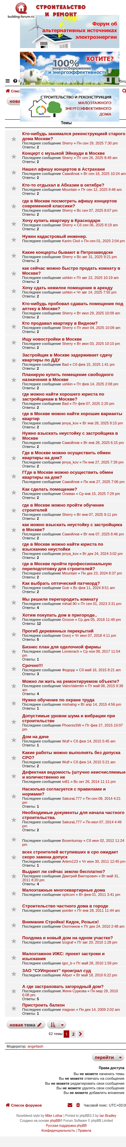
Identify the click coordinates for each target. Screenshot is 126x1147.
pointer (67, 910)
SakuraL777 (72, 798)
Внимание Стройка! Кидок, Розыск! (60, 921)
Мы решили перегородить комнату (60, 599)
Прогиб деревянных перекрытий (58, 630)
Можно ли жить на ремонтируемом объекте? (70, 681)
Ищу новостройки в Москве (52, 339)
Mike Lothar (53, 1116)
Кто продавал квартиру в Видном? (60, 323)
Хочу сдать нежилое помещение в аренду (67, 287)
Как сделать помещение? (49, 489)
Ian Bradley (107, 1116)
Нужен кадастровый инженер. (54, 236)
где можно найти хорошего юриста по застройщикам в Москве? (63, 397)
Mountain (69, 189)
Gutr (65, 588)
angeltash (35, 1046)
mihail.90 (69, 604)
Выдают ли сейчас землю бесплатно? (63, 871)
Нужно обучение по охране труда (58, 699)
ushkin (67, 278)
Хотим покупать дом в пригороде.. (59, 615)
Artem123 (70, 861)
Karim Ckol (71, 241)
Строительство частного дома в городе (65, 905)
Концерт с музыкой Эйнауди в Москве (63, 153)
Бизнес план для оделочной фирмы (61, 646)
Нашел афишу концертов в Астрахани (63, 169)
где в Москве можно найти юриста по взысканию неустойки (62, 547)
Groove (68, 620)
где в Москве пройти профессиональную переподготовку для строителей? (67, 566)
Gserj (66, 635)
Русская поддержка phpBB (66, 1125)
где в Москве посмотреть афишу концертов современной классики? (69, 203)
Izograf (67, 942)
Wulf (65, 741)
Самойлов (71, 174)
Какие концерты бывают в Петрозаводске (67, 252)
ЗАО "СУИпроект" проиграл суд (56, 970)
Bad (65, 364)
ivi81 (66, 782)
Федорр (68, 670)
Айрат (67, 975)
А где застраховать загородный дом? (62, 986)
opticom (68, 895)
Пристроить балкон (43, 1005)
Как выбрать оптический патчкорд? (61, 583)
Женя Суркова (74, 991)
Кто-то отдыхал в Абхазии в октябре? (63, 185)
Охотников (71, 926)
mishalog (69, 704)
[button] (80, 1034)
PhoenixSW (71, 725)
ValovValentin (73, 686)
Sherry (67, 143)
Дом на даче (35, 736)
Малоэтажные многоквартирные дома (63, 890)
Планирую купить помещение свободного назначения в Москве (67, 377)
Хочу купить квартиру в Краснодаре (61, 220)
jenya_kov (70, 423)
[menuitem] (79, 1105)
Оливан (68, 494)
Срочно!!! (32, 665)
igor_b (67, 963)
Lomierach (70, 651)
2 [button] (73, 1034)
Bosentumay (72, 841)
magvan (68, 1009)
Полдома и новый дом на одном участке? (67, 937)
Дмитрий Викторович (79, 876)
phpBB (55, 1120)
